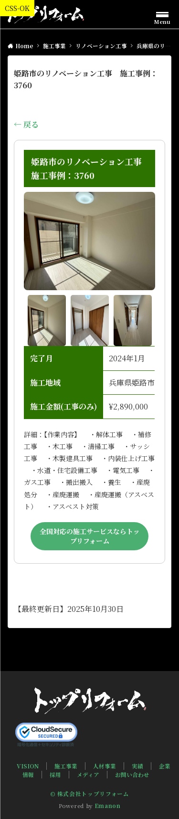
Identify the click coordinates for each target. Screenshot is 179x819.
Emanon (108, 805)
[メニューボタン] (162, 17)
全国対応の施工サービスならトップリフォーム (90, 536)
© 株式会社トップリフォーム (89, 794)
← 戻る (26, 124)
